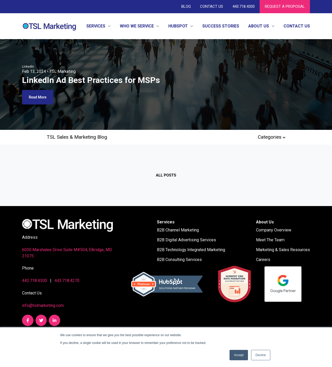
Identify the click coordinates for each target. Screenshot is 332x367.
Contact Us (211, 6)
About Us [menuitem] (265, 222)
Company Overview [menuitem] (273, 230)
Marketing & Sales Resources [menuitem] (283, 249)
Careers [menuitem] (263, 259)
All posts (166, 175)
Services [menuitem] (166, 222)
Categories (271, 137)
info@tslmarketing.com (43, 305)
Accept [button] (239, 355)
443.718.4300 (243, 6)
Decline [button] (260, 355)
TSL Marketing (62, 71)
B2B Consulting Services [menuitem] (179, 259)
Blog (186, 6)
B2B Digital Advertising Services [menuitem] (186, 239)
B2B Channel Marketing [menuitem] (178, 230)
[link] (49, 25)
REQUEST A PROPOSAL (285, 6)
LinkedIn (28, 66)
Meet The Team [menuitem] (270, 239)
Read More (37, 97)
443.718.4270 (66, 280)
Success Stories (220, 26)
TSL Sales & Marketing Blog (77, 137)
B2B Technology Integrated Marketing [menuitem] (191, 249)
